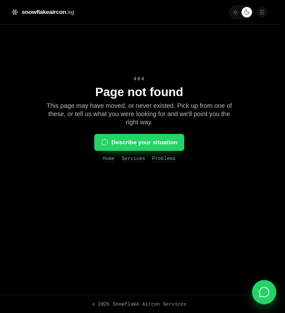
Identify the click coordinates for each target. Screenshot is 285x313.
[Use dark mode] (247, 12)
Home (109, 158)
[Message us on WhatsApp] (264, 292)
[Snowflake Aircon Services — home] (42, 12)
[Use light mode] (235, 12)
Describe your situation (139, 142)
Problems (164, 158)
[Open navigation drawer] (262, 12)
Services (133, 158)
